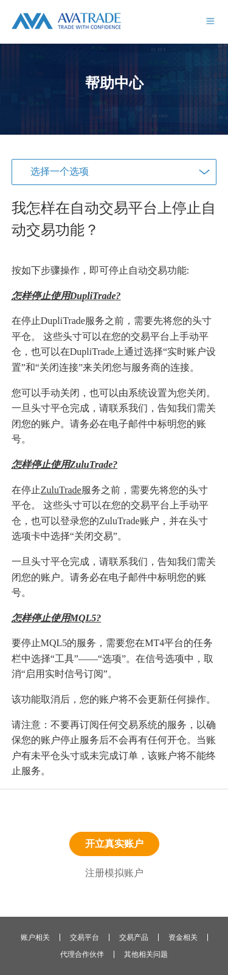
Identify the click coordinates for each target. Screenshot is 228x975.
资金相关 (183, 937)
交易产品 (133, 937)
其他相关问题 (146, 954)
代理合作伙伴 (82, 954)
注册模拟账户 (114, 873)
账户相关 (35, 937)
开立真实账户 (114, 843)
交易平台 (84, 937)
